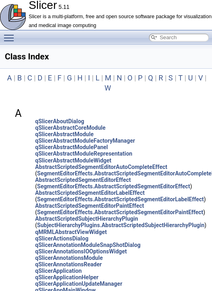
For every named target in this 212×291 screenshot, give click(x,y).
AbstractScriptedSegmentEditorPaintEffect (89, 205)
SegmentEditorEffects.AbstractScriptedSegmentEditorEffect (113, 186)
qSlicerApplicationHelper (67, 277)
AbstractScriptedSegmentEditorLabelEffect (90, 193)
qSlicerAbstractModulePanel (71, 147)
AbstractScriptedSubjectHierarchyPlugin (86, 218)
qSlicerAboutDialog (59, 121)
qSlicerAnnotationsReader (68, 264)
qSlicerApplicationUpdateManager (78, 283)
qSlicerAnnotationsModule (69, 258)
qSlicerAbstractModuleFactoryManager (85, 140)
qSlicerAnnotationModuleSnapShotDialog (88, 245)
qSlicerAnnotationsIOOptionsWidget (81, 251)
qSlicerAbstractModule (64, 134)
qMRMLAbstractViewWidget (71, 232)
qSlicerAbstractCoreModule (70, 127)
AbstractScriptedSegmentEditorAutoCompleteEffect (101, 167)
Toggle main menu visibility (11, 34)
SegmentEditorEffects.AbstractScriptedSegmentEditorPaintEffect (120, 212)
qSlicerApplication (58, 271)
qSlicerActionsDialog (61, 238)
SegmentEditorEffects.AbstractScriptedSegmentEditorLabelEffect (120, 199)
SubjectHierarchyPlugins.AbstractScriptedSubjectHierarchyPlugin (121, 225)
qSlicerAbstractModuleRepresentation (83, 153)
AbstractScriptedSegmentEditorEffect (83, 180)
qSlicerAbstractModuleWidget (73, 160)
